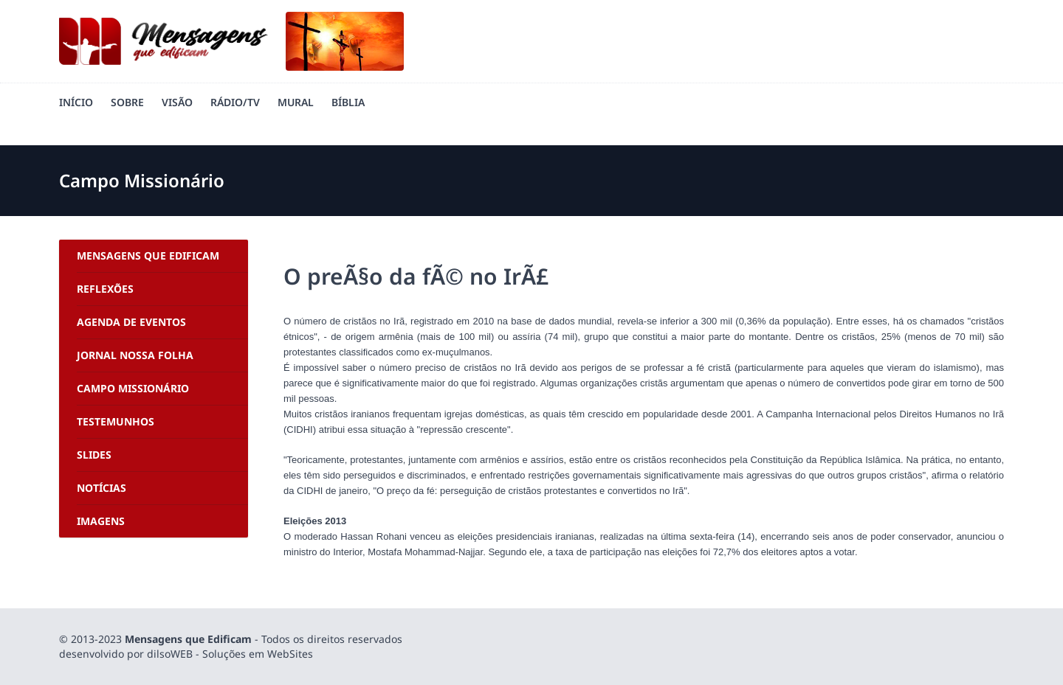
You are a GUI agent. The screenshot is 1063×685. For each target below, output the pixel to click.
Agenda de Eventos (131, 322)
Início (76, 102)
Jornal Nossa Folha (135, 355)
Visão (177, 102)
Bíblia (348, 102)
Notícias (101, 488)
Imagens (101, 521)
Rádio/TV (235, 102)
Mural (296, 102)
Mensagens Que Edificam (148, 255)
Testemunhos (115, 421)
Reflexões (105, 289)
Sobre (127, 102)
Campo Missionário (133, 388)
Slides (94, 455)
